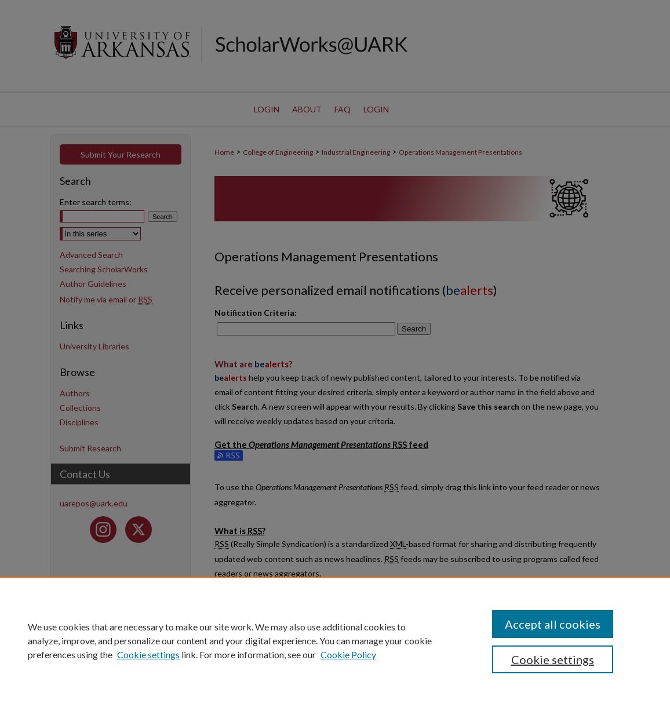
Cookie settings (148, 654)
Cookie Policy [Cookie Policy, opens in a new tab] (348, 654)
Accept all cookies (552, 624)
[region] (335, 640)
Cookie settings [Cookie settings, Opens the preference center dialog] (552, 659)
